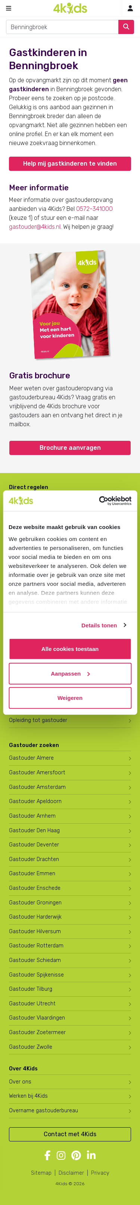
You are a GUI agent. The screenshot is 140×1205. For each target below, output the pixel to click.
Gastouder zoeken (34, 745)
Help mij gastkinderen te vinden (70, 163)
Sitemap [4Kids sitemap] (41, 1173)
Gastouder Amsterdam (37, 787)
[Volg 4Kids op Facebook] (47, 1156)
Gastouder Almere (31, 758)
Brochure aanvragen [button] (70, 447)
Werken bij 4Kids (28, 1096)
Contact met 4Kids (70, 1134)
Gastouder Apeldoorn (35, 801)
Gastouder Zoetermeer (37, 1032)
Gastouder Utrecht (32, 1003)
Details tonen (99, 625)
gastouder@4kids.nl (34, 226)
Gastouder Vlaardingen (37, 1018)
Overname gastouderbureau (43, 1110)
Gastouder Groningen (35, 903)
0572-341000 (94, 208)
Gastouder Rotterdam (36, 946)
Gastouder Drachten (34, 859)
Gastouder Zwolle (30, 1047)
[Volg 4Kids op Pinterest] (76, 1156)
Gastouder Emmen (32, 873)
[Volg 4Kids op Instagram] (61, 1156)
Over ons (20, 1082)
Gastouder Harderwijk (35, 917)
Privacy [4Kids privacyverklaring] (100, 1173)
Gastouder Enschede (34, 888)
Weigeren (70, 698)
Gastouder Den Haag (34, 830)
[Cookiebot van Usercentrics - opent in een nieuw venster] (99, 500)
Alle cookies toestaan (70, 649)
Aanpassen (70, 673)
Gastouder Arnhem (32, 816)
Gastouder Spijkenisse (36, 975)
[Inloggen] (130, 8)
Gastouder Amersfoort (37, 772)
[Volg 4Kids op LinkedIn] (91, 1156)
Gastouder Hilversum (35, 931)
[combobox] (62, 27)
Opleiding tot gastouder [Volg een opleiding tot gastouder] (38, 720)
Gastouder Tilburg (30, 989)
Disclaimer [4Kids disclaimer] (71, 1173)
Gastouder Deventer (34, 845)
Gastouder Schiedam (35, 960)
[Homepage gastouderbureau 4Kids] (70, 8)
